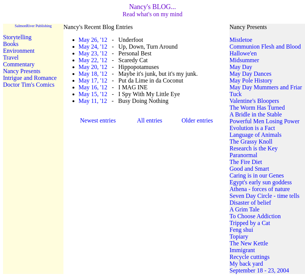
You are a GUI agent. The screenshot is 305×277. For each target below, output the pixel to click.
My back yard (246, 263)
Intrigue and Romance (30, 78)
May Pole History (251, 80)
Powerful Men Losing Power (264, 121)
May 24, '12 (93, 46)
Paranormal (243, 155)
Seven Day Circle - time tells (264, 196)
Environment (19, 50)
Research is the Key (254, 148)
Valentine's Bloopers (254, 101)
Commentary (19, 64)
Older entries (197, 120)
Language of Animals (256, 135)
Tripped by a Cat (250, 223)
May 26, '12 (93, 40)
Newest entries (98, 120)
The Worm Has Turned (257, 107)
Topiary (239, 236)
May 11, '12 (93, 101)
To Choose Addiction (255, 216)
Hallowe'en (243, 53)
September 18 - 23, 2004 (259, 270)
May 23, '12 (93, 53)
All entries (149, 120)
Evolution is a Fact (252, 128)
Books (10, 44)
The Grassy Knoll (251, 141)
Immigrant (242, 250)
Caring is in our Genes (257, 175)
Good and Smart (249, 168)
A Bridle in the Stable (256, 114)
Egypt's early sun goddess (261, 182)
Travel (10, 57)
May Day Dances (250, 73)
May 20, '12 (93, 67)
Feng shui (241, 229)
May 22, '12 (93, 60)
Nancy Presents (21, 71)
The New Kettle (249, 243)
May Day (241, 67)
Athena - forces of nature (260, 189)
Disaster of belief (250, 202)
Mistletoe (241, 40)
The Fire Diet (246, 162)
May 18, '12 (93, 73)
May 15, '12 (93, 94)
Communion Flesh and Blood (265, 46)
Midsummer (244, 60)
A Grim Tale (244, 209)
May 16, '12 (93, 87)
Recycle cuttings (250, 257)
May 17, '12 (93, 80)
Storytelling (17, 37)
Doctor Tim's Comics (28, 84)
